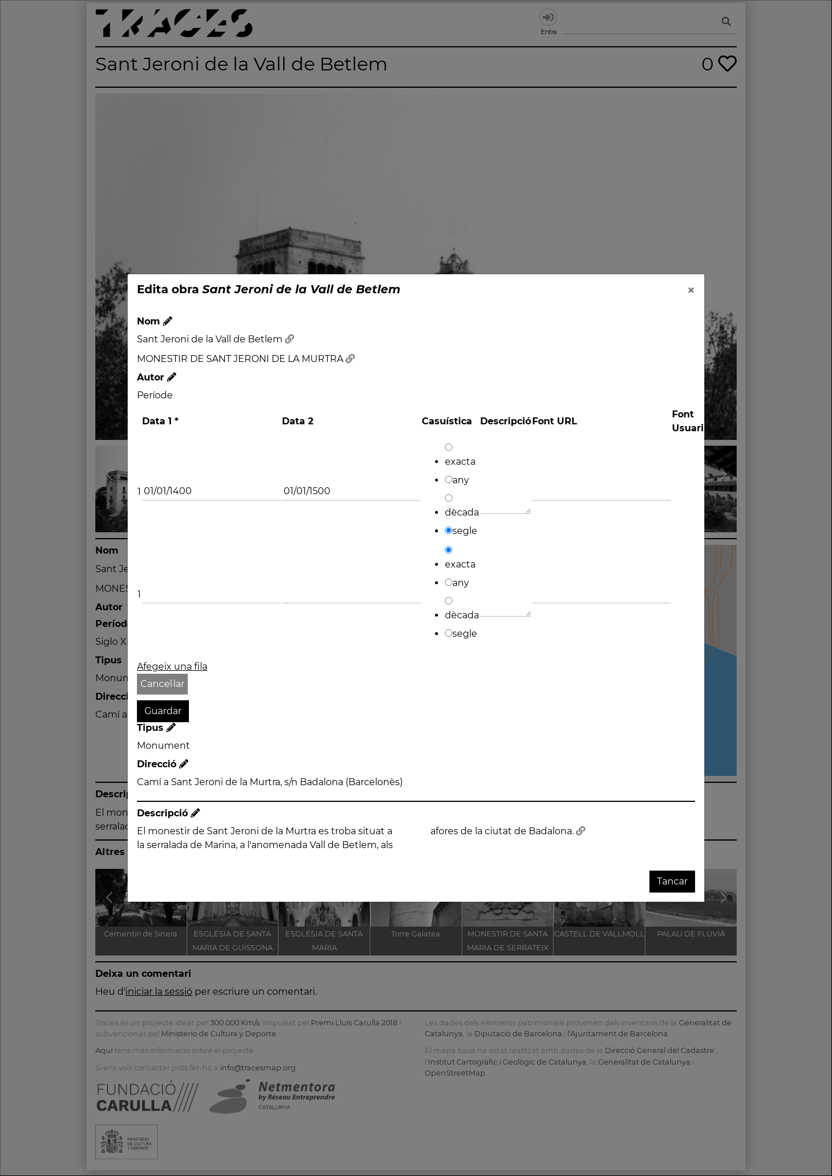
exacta (460, 455)
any (457, 480)
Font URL (554, 421)
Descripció (505, 421)
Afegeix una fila (172, 666)
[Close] (691, 290)
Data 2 (297, 421)
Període (155, 395)
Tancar (672, 881)
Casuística (447, 421)
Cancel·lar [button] (162, 683)
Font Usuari (688, 421)
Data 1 (160, 421)
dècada (462, 506)
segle (461, 530)
